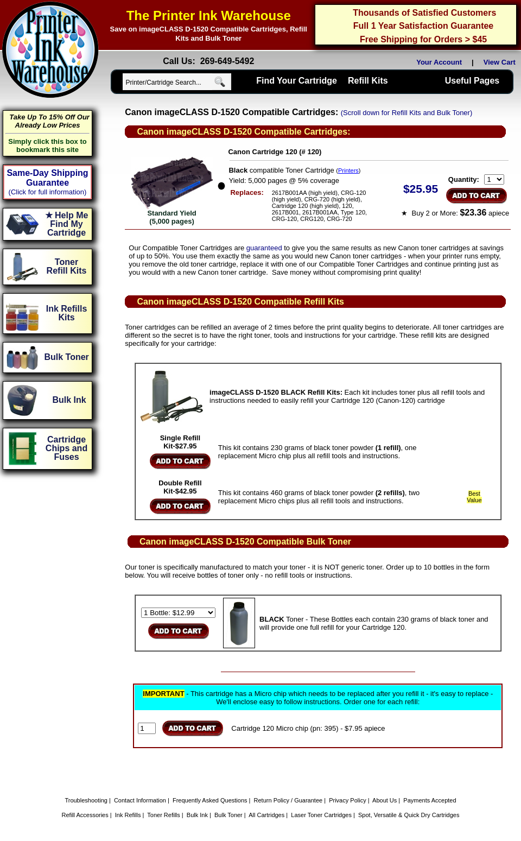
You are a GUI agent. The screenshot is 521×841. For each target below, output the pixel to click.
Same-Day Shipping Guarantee (47, 177)
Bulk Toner (228, 815)
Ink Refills (128, 815)
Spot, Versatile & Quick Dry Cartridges (408, 815)
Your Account (439, 62)
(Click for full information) (48, 192)
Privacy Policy (347, 800)
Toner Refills (163, 815)
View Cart (501, 62)
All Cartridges (266, 815)
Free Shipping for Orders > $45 (423, 39)
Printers (348, 170)
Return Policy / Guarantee (288, 800)
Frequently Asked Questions (210, 800)
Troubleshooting (86, 800)
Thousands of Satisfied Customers (424, 12)
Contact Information (140, 800)
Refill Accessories (85, 815)
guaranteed (264, 248)
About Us (384, 800)
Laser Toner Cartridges (321, 815)
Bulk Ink (197, 815)
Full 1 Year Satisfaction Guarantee (423, 25)
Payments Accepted (429, 800)
